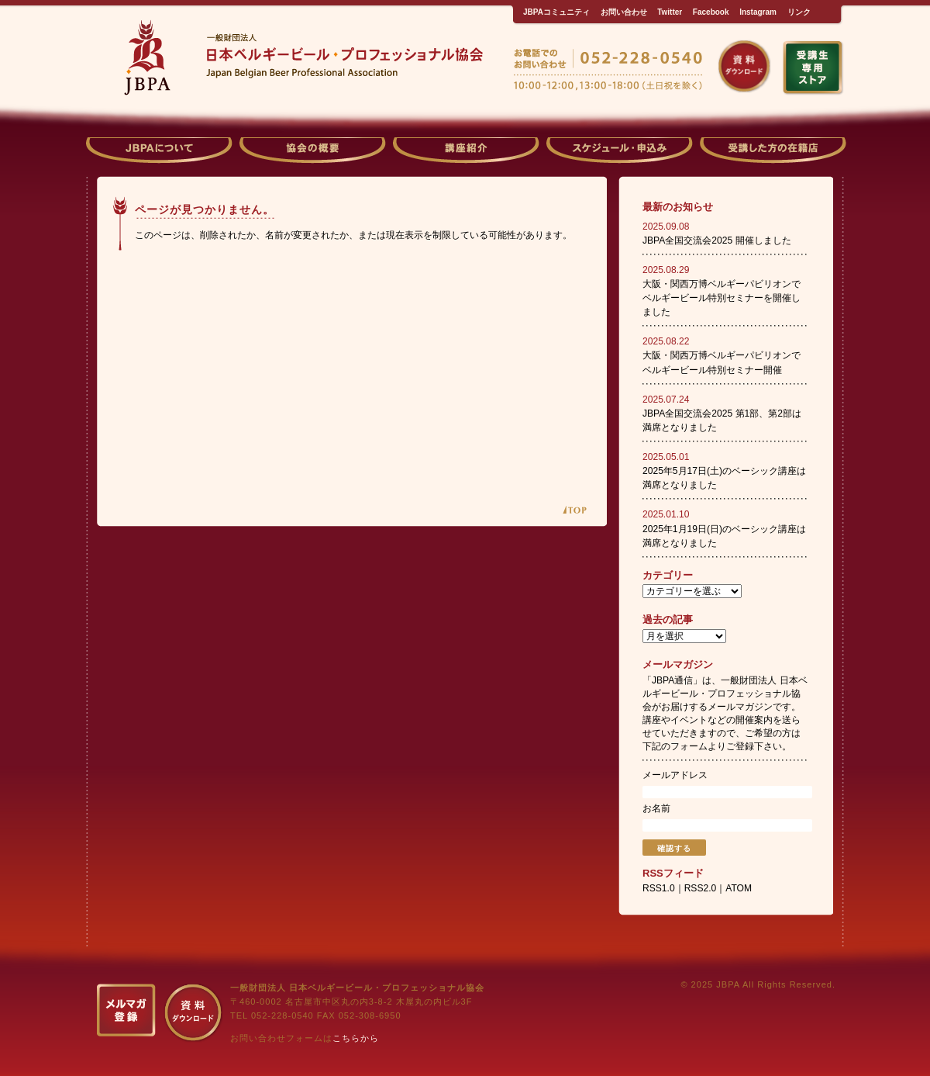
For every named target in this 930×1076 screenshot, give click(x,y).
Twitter (669, 12)
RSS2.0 (700, 888)
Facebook (711, 12)
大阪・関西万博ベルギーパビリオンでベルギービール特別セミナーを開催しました (721, 298)
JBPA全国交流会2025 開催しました (716, 240)
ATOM (738, 888)
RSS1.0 (658, 888)
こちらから (355, 1038)
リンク (799, 12)
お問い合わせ (624, 12)
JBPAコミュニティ (556, 12)
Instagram (758, 12)
